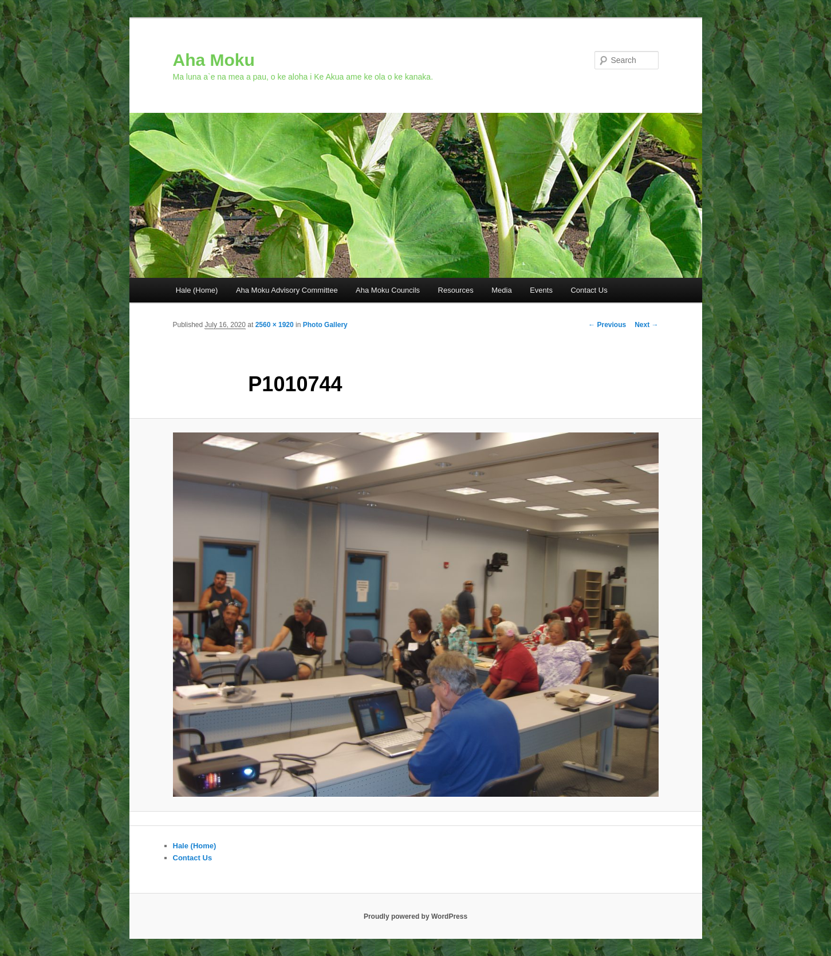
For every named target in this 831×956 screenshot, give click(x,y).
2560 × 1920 (274, 325)
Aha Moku (214, 59)
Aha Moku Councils (388, 290)
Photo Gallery (325, 325)
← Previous (607, 325)
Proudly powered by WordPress (415, 916)
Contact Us (588, 290)
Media (501, 290)
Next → (646, 325)
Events (541, 290)
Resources (456, 290)
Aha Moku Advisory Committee (287, 290)
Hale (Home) (197, 290)
